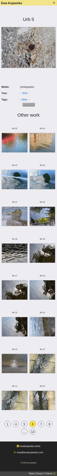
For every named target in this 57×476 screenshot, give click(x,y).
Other (24, 99)
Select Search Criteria (42, 473)
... (24, 431)
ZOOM (28, 104)
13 (32, 431)
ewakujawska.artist (28, 446)
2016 (24, 93)
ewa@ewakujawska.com (28, 452)
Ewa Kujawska (11, 3)
